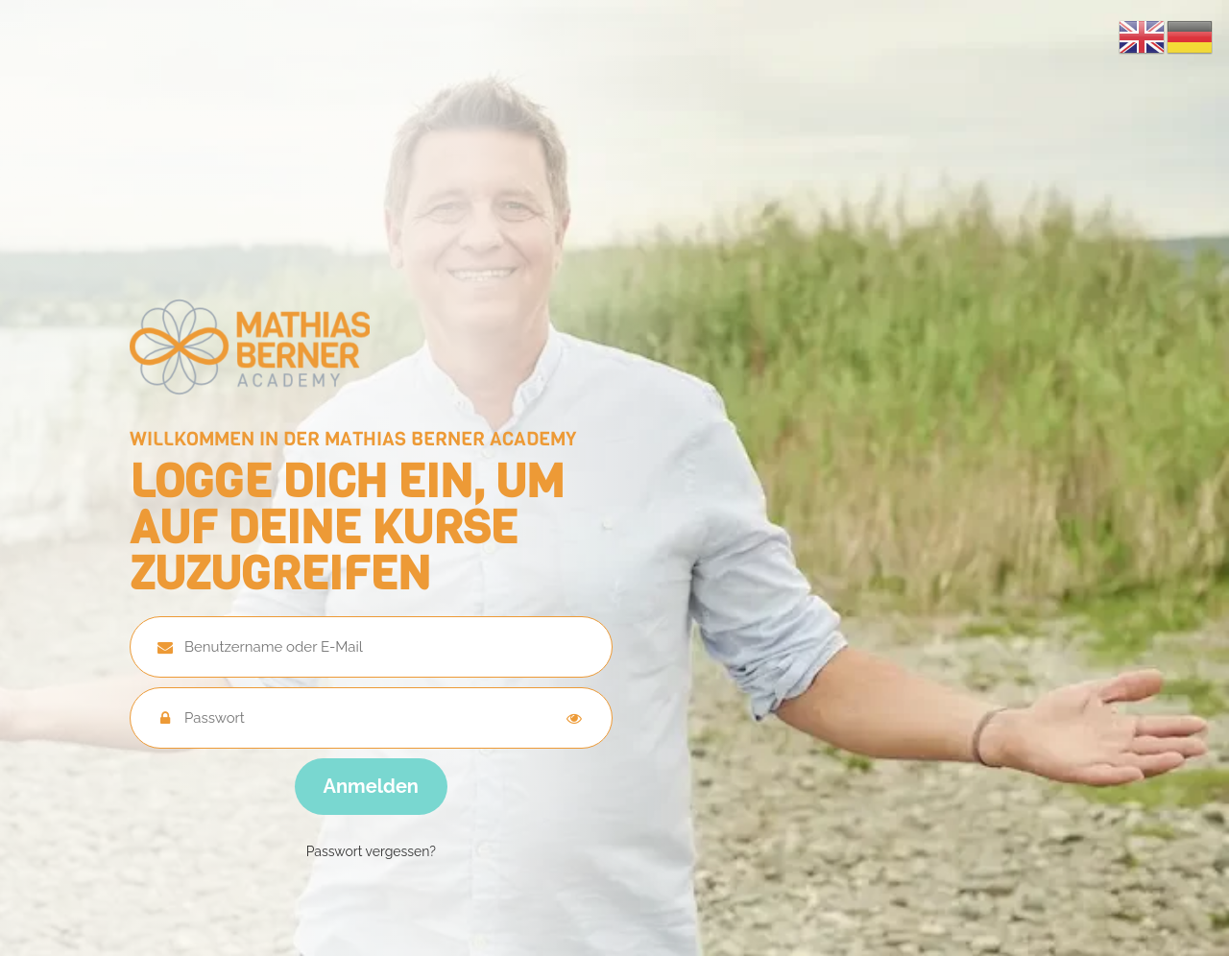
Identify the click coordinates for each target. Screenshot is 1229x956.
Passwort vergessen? (371, 851)
